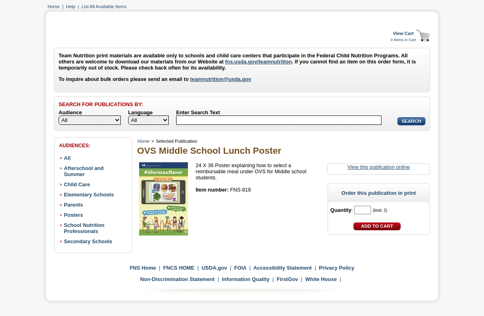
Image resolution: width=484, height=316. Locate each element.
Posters (73, 215)
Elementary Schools (89, 195)
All (67, 158)
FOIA (240, 268)
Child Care (77, 184)
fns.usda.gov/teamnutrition (258, 62)
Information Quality (245, 279)
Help (70, 6)
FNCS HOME (178, 268)
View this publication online (378, 167)
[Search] (279, 120)
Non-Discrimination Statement (177, 279)
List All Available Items (104, 6)
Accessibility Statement (282, 268)
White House (321, 279)
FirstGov (287, 279)
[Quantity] (362, 210)
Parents (73, 205)
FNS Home (143, 268)
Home (54, 6)
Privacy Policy (336, 268)
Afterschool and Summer (84, 171)
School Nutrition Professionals (84, 228)
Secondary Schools (88, 241)
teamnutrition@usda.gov (220, 79)
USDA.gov (214, 268)
